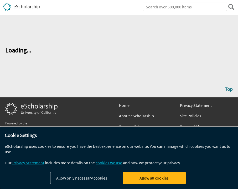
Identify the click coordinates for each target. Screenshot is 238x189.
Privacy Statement (196, 105)
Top (229, 89)
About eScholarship (136, 115)
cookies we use (109, 162)
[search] (231, 7)
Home (124, 105)
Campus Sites (131, 126)
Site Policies (190, 115)
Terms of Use (191, 126)
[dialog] (119, 158)
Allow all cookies (154, 178)
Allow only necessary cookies (81, 178)
